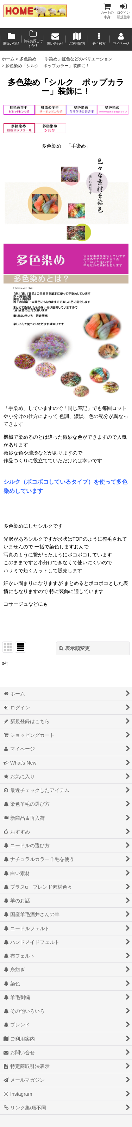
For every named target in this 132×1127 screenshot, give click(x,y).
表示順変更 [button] (74, 648)
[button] (99, 39)
